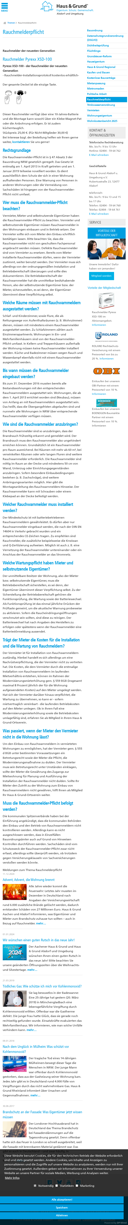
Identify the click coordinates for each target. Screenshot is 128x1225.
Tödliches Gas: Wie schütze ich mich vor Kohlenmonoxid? (42, 986)
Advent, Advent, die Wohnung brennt (28, 879)
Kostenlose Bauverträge (101, 78)
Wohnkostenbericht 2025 (102, 121)
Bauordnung (94, 30)
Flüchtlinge (93, 51)
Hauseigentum (95, 61)
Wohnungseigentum (99, 115)
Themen (11, 23)
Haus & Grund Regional (101, 67)
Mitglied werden (101, 275)
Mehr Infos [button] (12, 1178)
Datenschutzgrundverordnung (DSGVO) (105, 38)
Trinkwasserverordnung (101, 105)
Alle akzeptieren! (62, 1199)
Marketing (85, 1185)
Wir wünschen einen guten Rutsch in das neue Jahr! (39, 940)
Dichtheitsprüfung (98, 45)
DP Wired (122, 1223)
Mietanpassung (96, 83)
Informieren (99, 324)
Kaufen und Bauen (98, 72)
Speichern (62, 1207)
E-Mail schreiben (99, 155)
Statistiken (64, 1185)
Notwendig (44, 1185)
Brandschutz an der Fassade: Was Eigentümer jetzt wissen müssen (42, 1114)
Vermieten (93, 110)
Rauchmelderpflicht (27, 23)
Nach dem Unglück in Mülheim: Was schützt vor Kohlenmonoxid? (36, 1049)
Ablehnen (62, 1215)
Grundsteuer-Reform (99, 56)
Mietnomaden (95, 88)
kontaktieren (21, 142)
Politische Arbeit (96, 94)
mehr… (41, 923)
